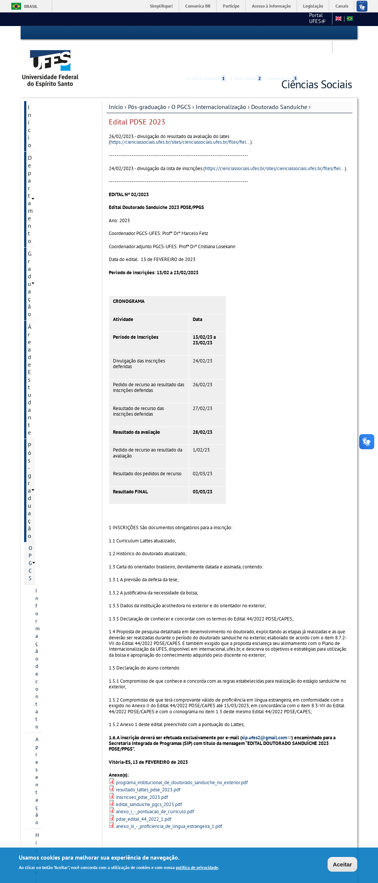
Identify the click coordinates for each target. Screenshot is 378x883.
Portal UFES (217, 18)
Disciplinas (47, 298)
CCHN (247, 18)
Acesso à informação (271, 6)
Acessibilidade (307, 33)
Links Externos (278, 18)
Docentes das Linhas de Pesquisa (62, 210)
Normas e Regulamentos (56, 542)
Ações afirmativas (49, 491)
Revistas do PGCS (48, 529)
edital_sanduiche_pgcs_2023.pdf (149, 775)
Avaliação (46, 465)
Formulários (42, 555)
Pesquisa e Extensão (54, 665)
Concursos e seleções (55, 704)
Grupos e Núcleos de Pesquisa (59, 243)
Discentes (46, 272)
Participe (231, 6)
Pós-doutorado (52, 285)
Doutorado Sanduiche (279, 78)
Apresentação (50, 167)
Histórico (45, 180)
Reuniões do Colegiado (55, 580)
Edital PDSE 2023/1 (62, 428)
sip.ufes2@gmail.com (266, 709)
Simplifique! (161, 6)
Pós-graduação (147, 78)
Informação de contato (61, 154)
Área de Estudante (51, 117)
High (316, 33)
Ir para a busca (281, 32)
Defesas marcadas (49, 593)
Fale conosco (315, 18)
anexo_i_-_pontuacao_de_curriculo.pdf (155, 783)
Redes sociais (44, 606)
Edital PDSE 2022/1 (62, 449)
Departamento (46, 91)
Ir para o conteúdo (206, 32)
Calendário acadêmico (54, 516)
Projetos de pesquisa (59, 226)
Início (116, 78)
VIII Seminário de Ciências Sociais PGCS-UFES (58, 649)
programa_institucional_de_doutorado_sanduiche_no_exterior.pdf (182, 754)
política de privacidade (197, 868)
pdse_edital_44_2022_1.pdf (143, 790)
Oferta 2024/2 (45, 619)
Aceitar (342, 865)
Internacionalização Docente (64, 327)
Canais (341, 6)
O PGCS (181, 78)
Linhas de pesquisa (57, 193)
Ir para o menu (246, 32)
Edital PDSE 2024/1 (62, 388)
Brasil (31, 6)
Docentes (45, 259)
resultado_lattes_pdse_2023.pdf (148, 761)
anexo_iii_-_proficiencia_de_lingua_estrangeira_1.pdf (169, 797)
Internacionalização (221, 78)
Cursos (36, 504)
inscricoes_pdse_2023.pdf (142, 768)
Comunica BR (197, 6)
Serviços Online (48, 678)
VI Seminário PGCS (50, 632)
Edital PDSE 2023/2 (62, 408)
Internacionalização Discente (64, 347)
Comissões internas (51, 568)
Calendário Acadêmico (56, 691)
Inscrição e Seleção (50, 478)
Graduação (41, 104)
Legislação (313, 6)
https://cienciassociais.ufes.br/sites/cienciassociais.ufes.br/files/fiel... (180, 113)
